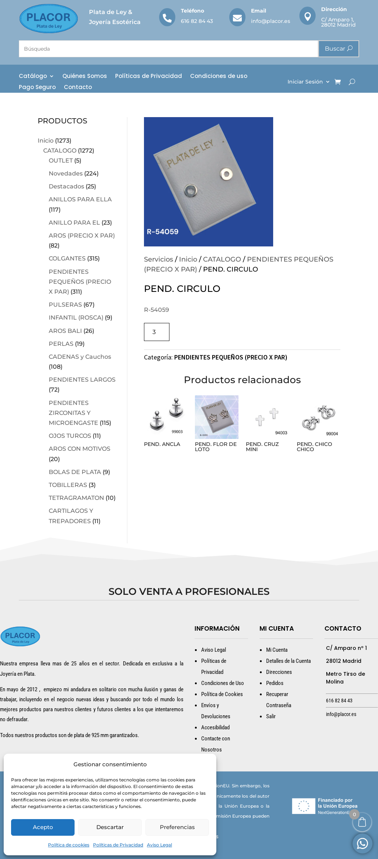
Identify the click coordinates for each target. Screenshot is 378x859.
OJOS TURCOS (70, 435)
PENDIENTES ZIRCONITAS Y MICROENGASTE (73, 412)
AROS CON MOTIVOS (79, 448)
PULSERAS (65, 304)
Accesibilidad (215, 727)
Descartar (110, 827)
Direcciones (279, 672)
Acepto (43, 827)
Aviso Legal (159, 845)
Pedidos (275, 683)
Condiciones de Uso (222, 683)
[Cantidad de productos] (156, 332)
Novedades (66, 173)
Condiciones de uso (218, 77)
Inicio (46, 140)
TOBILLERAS (68, 484)
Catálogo (33, 77)
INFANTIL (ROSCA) (76, 317)
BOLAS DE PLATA (75, 471)
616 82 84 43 (197, 21)
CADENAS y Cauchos (80, 356)
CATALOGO (59, 150)
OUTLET (61, 160)
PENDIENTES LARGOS (82, 379)
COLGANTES (67, 258)
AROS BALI (65, 330)
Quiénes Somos (84, 77)
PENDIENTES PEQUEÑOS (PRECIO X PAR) (80, 281)
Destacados (66, 186)
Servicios (158, 259)
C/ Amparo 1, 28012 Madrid (338, 22)
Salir (271, 716)
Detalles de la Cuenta (288, 661)
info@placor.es (270, 21)
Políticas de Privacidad (118, 845)
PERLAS (61, 343)
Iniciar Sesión (305, 82)
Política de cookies (68, 845)
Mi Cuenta (277, 650)
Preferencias (177, 827)
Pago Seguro (37, 88)
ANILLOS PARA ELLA (80, 199)
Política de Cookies (222, 694)
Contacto (78, 88)
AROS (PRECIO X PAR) (82, 235)
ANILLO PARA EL (74, 222)
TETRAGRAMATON (76, 497)
